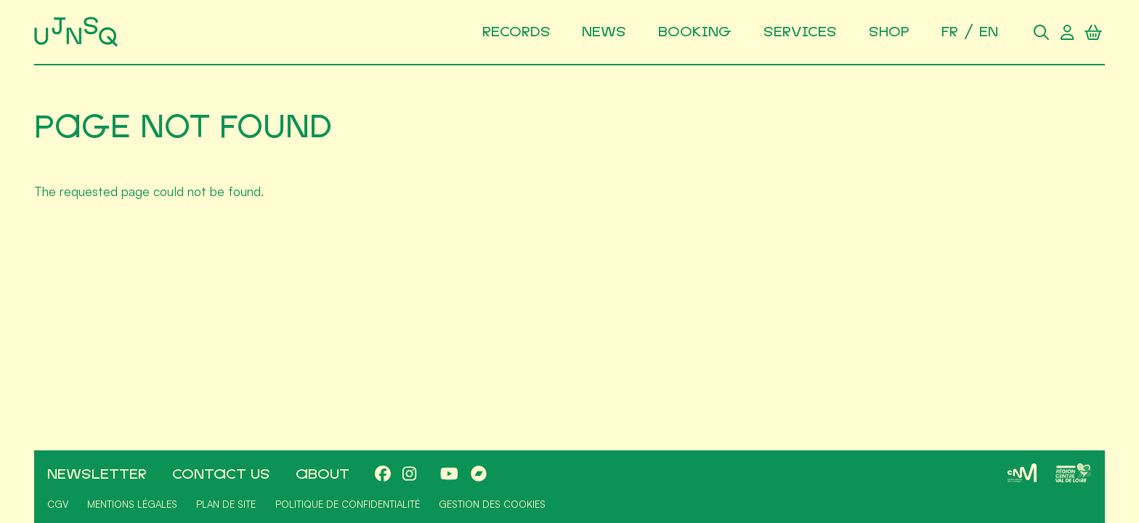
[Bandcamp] (479, 474)
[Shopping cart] (1093, 32)
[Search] (1041, 32)
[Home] (78, 32)
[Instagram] (409, 474)
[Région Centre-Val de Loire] (1073, 472)
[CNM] (1022, 472)
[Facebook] (383, 474)
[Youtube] (449, 474)
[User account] (1067, 32)
